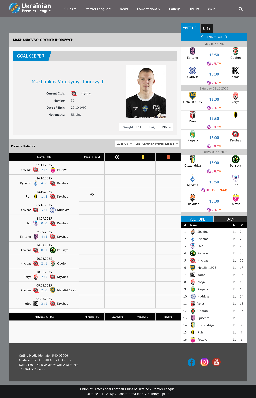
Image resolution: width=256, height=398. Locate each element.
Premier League (96, 9)
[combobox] (124, 143)
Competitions (147, 9)
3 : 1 (44, 210)
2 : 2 (44, 170)
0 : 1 (44, 250)
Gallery (174, 9)
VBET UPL (190, 28)
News (124, 9)
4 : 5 (44, 237)
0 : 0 (44, 223)
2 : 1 (44, 263)
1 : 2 (44, 196)
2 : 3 (44, 277)
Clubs (68, 9)
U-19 (207, 28)
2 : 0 (44, 290)
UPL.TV (194, 9)
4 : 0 (44, 183)
